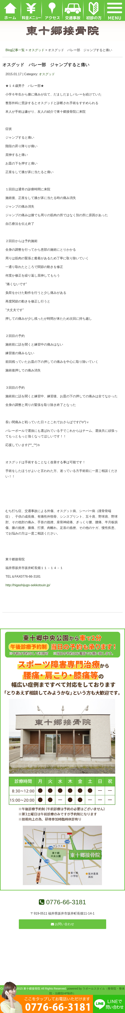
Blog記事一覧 (15, 50)
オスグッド (36, 50)
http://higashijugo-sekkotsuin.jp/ (27, 585)
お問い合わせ (62, 924)
